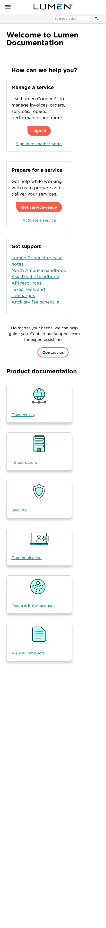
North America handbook (38, 270)
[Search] (96, 18)
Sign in (39, 130)
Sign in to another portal (39, 143)
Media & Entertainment (33, 605)
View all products (28, 653)
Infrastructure (24, 462)
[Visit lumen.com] (53, 6)
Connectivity (23, 414)
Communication (26, 557)
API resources (26, 283)
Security (19, 510)
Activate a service (39, 220)
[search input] (76, 18)
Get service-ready (39, 207)
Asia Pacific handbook (35, 276)
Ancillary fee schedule (35, 302)
